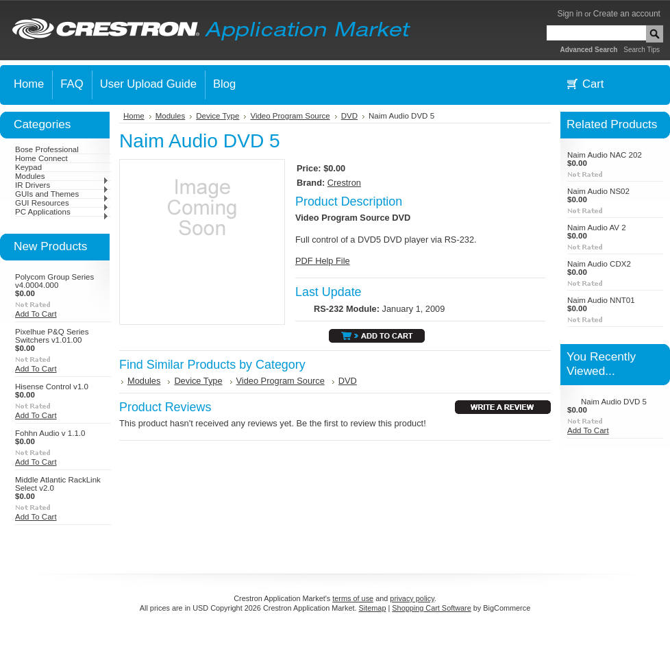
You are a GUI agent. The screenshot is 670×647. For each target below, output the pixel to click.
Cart (593, 83)
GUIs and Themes (62, 194)
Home (134, 116)
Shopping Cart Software (431, 608)
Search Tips (641, 49)
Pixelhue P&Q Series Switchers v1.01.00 (52, 336)
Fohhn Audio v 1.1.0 (50, 433)
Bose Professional (47, 149)
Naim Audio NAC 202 (604, 155)
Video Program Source (290, 116)
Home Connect (41, 158)
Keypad (28, 167)
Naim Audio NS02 (598, 191)
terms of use (352, 598)
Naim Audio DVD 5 (614, 402)
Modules (62, 176)
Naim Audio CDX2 (599, 264)
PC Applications (62, 212)
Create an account (626, 14)
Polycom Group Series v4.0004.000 (54, 281)
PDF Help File (322, 261)
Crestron (344, 183)
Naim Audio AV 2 (596, 227)
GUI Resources (62, 203)
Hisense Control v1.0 (51, 386)
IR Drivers (62, 185)
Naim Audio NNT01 (601, 300)
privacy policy (412, 598)
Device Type (217, 116)
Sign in (569, 14)
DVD (349, 116)
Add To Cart (36, 314)
